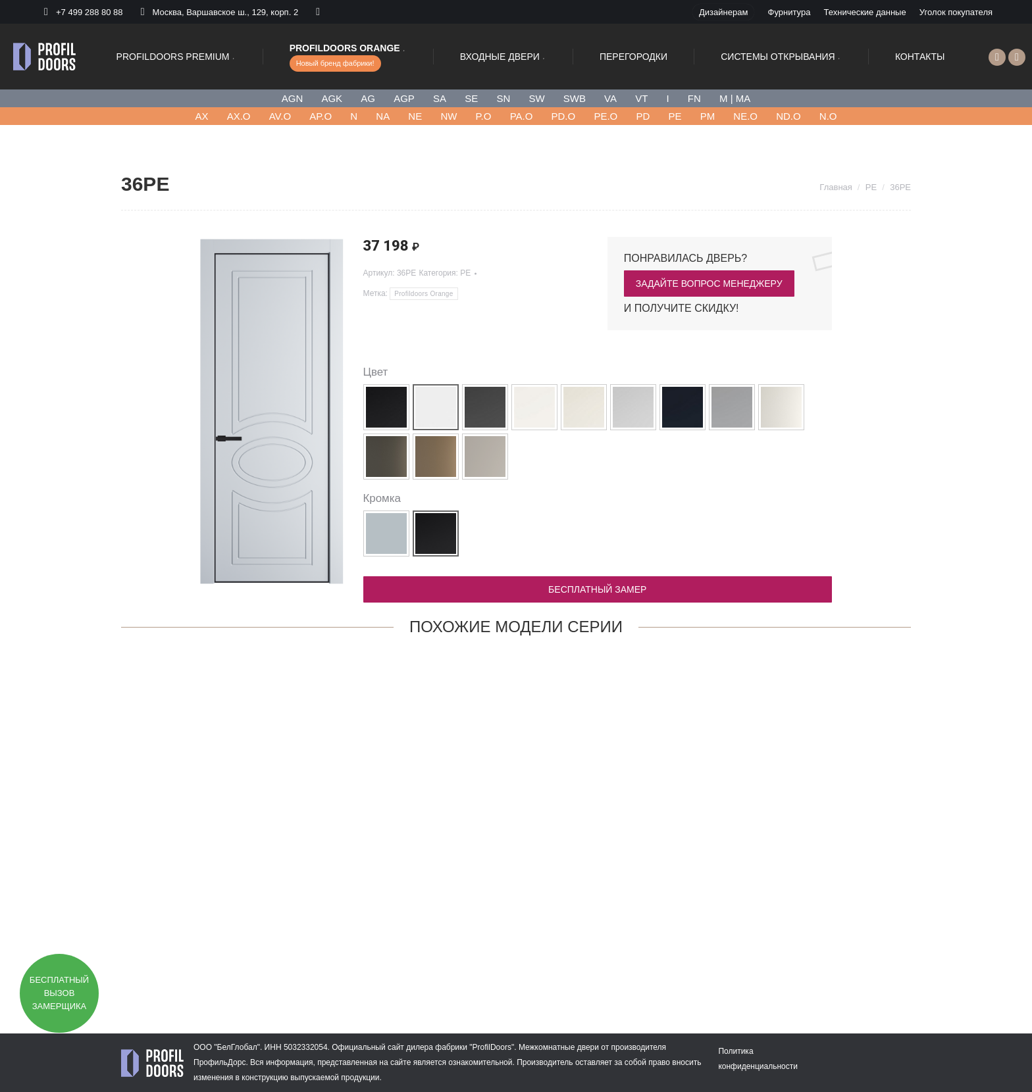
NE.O (745, 116)
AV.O (280, 116)
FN (694, 98)
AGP (404, 98)
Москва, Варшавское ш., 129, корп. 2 (217, 12)
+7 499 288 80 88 (89, 12)
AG (368, 98)
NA (383, 116)
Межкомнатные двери (559, 1047)
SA (439, 98)
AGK (331, 98)
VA (610, 98)
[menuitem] (723, 12)
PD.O (564, 116)
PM (707, 116)
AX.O (239, 116)
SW (536, 98)
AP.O (320, 116)
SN (503, 98)
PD (643, 116)
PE (674, 116)
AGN (292, 98)
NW (448, 116)
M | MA (734, 98)
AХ (201, 116)
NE (415, 116)
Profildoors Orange (423, 293)
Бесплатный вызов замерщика (59, 993)
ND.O (788, 116)
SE (471, 98)
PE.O (605, 116)
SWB (574, 98)
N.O (828, 116)
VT (641, 98)
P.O (484, 116)
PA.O (521, 116)
